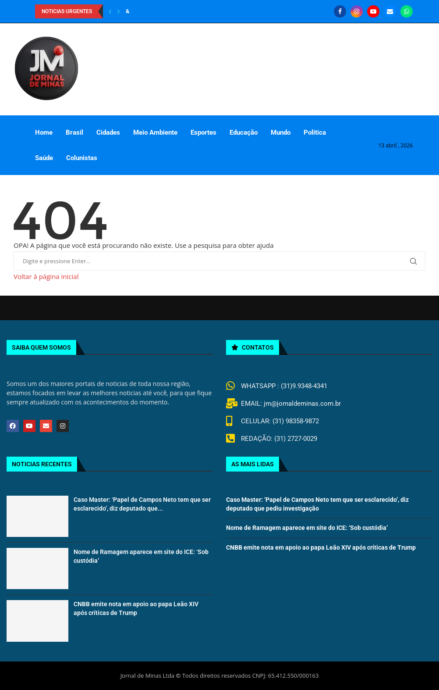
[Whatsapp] (406, 11)
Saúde (44, 158)
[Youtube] (373, 11)
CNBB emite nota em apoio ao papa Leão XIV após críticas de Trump (321, 547)
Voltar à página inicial (46, 276)
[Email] (390, 11)
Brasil (74, 132)
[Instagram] (356, 11)
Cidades (108, 132)
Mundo (280, 132)
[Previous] (109, 11)
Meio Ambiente (155, 132)
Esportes (203, 132)
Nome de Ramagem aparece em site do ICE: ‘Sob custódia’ (307, 527)
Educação (244, 132)
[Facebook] (340, 11)
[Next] (118, 11)
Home (44, 132)
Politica (315, 132)
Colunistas (81, 158)
